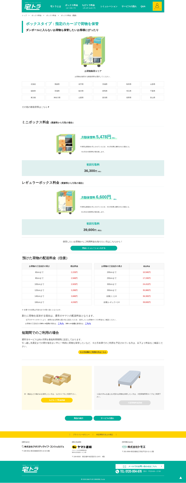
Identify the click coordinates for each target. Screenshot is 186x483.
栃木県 (81, 91)
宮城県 (104, 84)
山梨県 (81, 97)
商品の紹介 (78, 419)
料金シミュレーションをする (93, 248)
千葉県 (152, 91)
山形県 (152, 84)
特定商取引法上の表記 (104, 435)
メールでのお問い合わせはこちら (142, 467)
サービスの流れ (107, 419)
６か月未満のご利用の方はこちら (93, 352)
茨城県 (57, 91)
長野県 (128, 97)
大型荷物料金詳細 (134, 403)
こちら (61, 324)
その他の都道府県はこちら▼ (36, 107)
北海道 (33, 84)
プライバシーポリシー (81, 435)
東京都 (33, 97)
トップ (24, 15)
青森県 (57, 84)
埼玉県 (128, 91)
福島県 (33, 91)
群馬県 (104, 91)
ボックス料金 (51, 15)
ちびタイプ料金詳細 (56, 400)
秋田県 (128, 84)
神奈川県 (57, 97)
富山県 (152, 97)
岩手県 (81, 84)
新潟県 (104, 97)
